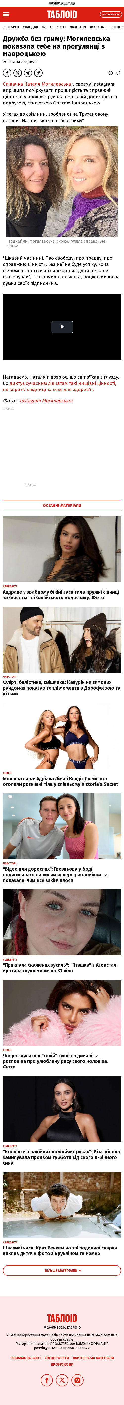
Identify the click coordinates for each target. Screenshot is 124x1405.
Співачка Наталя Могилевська (37, 84)
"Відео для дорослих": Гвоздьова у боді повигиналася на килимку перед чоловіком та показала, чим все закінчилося (55, 874)
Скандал (30, 27)
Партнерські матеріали (93, 1358)
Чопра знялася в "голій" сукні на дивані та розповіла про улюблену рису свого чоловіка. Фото (55, 1061)
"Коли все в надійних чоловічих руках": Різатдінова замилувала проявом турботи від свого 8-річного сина (61, 1157)
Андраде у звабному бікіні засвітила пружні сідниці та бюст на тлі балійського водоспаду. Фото (61, 594)
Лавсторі (78, 27)
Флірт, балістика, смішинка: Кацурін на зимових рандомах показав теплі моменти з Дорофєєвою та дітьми (61, 688)
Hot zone (98, 27)
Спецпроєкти (57, 1358)
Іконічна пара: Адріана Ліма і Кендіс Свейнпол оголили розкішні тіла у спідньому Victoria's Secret (60, 781)
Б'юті (61, 27)
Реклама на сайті (25, 1358)
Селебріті (10, 27)
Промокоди (62, 1364)
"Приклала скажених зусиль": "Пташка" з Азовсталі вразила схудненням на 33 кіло (60, 968)
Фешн (47, 27)
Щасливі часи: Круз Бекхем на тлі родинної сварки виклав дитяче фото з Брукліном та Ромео (60, 1250)
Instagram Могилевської (46, 401)
